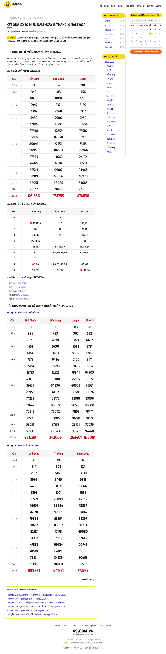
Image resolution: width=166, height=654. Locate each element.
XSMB (106, 5)
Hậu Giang (55, 320)
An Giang (110, 104)
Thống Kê (139, 5)
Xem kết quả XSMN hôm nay (146, 51)
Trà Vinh (58, 453)
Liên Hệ (88, 647)
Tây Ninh (109, 109)
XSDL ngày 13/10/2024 (17, 283)
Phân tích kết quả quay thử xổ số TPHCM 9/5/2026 (26, 598)
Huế (106, 38)
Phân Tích (129, 5)
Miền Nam (109, 62)
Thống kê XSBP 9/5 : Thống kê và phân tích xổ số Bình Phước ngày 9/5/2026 (36, 595)
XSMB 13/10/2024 (22, 295)
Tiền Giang (34, 78)
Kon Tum (108, 47)
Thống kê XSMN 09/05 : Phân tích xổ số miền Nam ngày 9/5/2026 (32, 614)
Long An (76, 320)
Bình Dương (83, 453)
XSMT (113, 5)
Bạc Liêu (109, 91)
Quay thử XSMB (97, 625)
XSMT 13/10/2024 (26, 298)
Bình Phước (30, 320)
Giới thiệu (67, 647)
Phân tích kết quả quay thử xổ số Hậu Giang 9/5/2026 (27, 610)
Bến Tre (109, 87)
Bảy (155, 25)
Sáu (150, 25)
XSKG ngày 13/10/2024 (17, 287)
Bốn (141, 25)
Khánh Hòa (109, 42)
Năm (146, 25)
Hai (132, 25)
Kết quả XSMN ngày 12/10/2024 (23, 312)
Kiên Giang (58, 78)
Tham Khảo (83, 625)
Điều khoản (98, 647)
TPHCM (90, 320)
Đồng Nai (110, 100)
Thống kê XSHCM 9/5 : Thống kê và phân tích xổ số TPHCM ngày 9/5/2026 (36, 602)
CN (160, 25)
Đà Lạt (83, 78)
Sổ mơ (158, 5)
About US (78, 647)
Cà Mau (109, 83)
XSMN (120, 5)
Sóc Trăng (110, 96)
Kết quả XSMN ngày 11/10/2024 (23, 445)
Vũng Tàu (110, 66)
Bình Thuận (111, 113)
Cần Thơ (109, 70)
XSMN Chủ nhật (14, 58)
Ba (137, 25)
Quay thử (150, 5)
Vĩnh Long (34, 453)
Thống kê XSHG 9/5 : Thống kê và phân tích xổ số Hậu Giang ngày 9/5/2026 (36, 606)
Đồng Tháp (110, 74)
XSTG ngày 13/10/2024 (17, 291)
